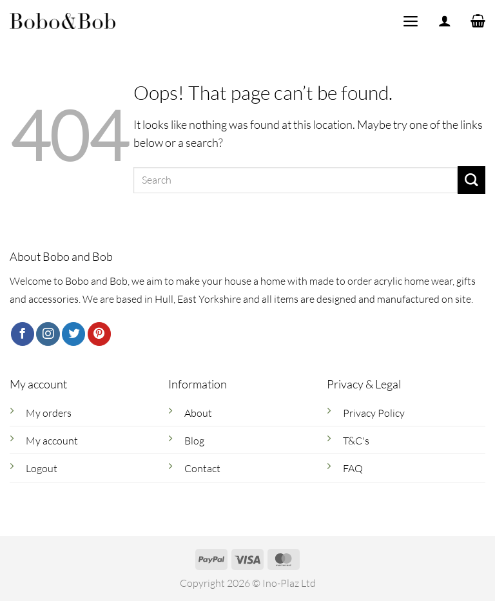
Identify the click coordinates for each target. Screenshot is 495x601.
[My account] (444, 21)
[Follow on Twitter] (73, 334)
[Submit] (471, 180)
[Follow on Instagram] (47, 334)
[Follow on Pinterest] (99, 334)
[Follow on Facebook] (22, 334)
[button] (410, 20)
